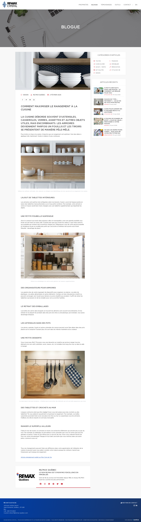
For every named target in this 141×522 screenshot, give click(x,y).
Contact (127, 5)
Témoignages (106, 5)
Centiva (136, 519)
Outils (117, 5)
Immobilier (114, 64)
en (136, 5)
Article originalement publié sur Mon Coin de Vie (36, 457)
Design (24, 95)
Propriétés (83, 5)
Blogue (94, 5)
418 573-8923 (11, 511)
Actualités (99, 70)
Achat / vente (100, 67)
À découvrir (99, 64)
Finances (114, 61)
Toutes (97, 61)
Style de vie (115, 70)
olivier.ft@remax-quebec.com (18, 513)
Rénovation (115, 67)
